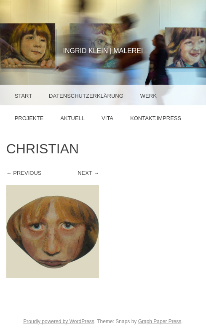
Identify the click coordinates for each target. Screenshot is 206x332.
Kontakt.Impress (155, 118)
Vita (107, 118)
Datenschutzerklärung (86, 96)
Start (23, 96)
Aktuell (72, 118)
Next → (88, 173)
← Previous (24, 173)
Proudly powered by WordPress (58, 321)
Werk (148, 96)
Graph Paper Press (160, 321)
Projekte (29, 118)
